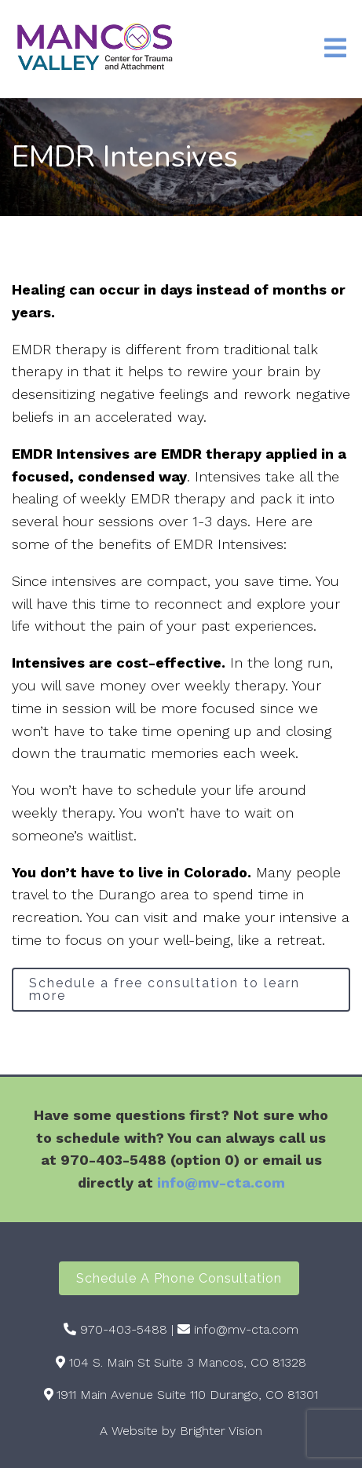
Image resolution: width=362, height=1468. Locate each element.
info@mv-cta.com (221, 1182)
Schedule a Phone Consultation (179, 1278)
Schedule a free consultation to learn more (164, 989)
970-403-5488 (123, 1329)
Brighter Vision (221, 1430)
